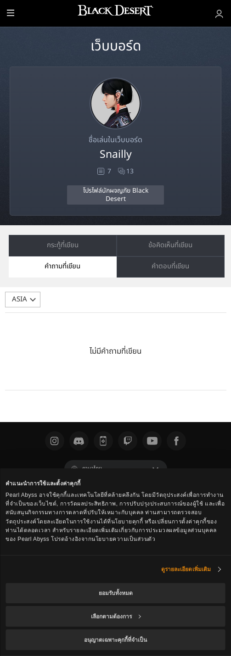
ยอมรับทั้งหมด (116, 593)
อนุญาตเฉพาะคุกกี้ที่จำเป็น (115, 640)
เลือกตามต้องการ (116, 616)
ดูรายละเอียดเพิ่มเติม (186, 569)
